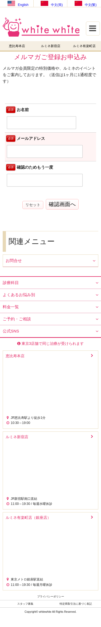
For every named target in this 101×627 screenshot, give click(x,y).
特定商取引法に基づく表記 (76, 603)
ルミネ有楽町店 (84, 46)
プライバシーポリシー (50, 596)
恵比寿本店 (17, 46)
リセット (32, 205)
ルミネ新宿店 (50, 46)
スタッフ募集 (25, 603)
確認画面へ (62, 204)
